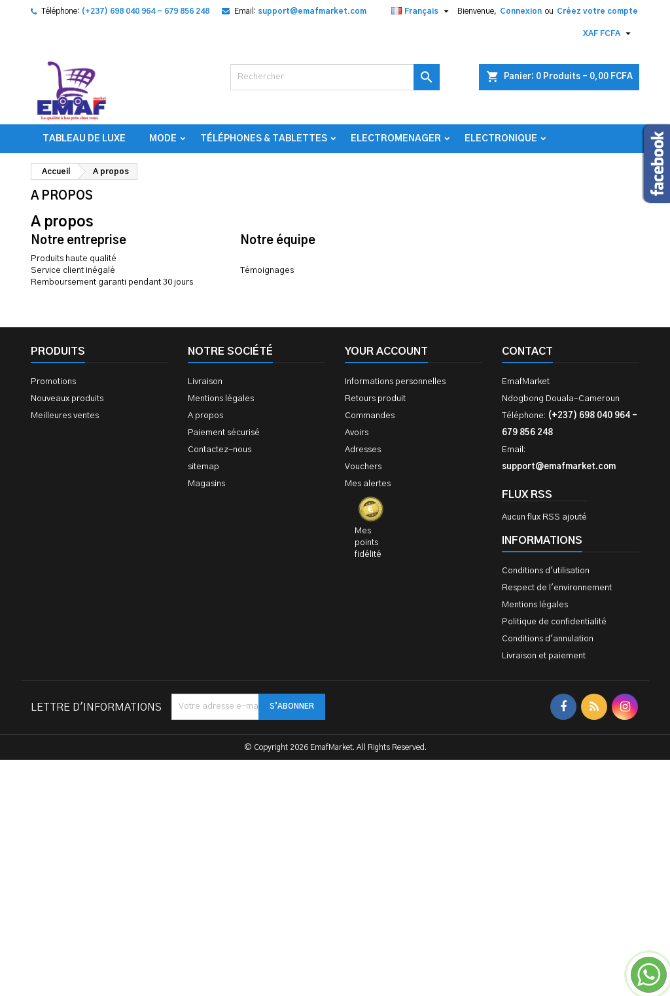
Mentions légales (221, 399)
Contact (527, 351)
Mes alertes (368, 484)
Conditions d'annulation (547, 639)
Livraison (205, 382)
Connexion (521, 11)
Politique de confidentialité (554, 622)
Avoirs (356, 433)
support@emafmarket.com (312, 11)
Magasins (206, 484)
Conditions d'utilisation (546, 571)
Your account (386, 351)
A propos (205, 416)
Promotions (53, 382)
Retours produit (375, 399)
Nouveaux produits (67, 399)
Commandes (370, 416)
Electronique (501, 138)
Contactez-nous (219, 450)
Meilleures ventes (65, 416)
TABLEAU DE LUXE (84, 138)
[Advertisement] (335, 835)
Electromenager (396, 138)
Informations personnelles (395, 382)
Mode (163, 138)
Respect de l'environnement (557, 588)
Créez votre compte (597, 11)
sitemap (203, 467)
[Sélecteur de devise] (608, 33)
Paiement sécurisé (224, 433)
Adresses (363, 450)
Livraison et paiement (544, 656)
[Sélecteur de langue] (421, 11)
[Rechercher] (335, 77)
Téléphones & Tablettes (263, 138)
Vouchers (363, 467)
